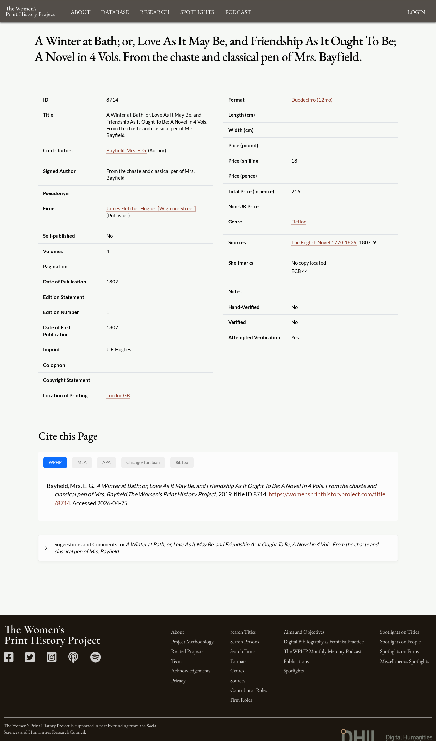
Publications (296, 661)
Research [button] (155, 11)
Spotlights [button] (197, 11)
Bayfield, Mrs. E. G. (126, 150)
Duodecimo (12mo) (312, 100)
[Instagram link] (51, 659)
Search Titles (243, 631)
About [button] (80, 11)
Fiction (298, 221)
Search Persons (244, 641)
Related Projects (187, 651)
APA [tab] (106, 462)
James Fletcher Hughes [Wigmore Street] (151, 208)
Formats (238, 661)
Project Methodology (192, 641)
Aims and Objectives (304, 631)
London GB (118, 395)
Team (176, 661)
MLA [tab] (82, 462)
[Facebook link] (8, 659)
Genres (237, 670)
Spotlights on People (400, 641)
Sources (237, 680)
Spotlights (294, 670)
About (177, 631)
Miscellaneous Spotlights (404, 661)
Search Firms (242, 651)
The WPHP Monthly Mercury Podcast (322, 651)
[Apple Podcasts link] (73, 659)
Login (416, 11)
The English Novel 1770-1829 (324, 242)
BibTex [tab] (182, 462)
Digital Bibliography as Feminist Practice (324, 641)
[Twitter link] (30, 659)
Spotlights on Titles (399, 631)
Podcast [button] (238, 11)
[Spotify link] (95, 659)
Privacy (178, 680)
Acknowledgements (190, 670)
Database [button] (115, 11)
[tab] (143, 462)
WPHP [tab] (55, 462)
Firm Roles (241, 700)
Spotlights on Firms (399, 651)
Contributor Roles (248, 690)
